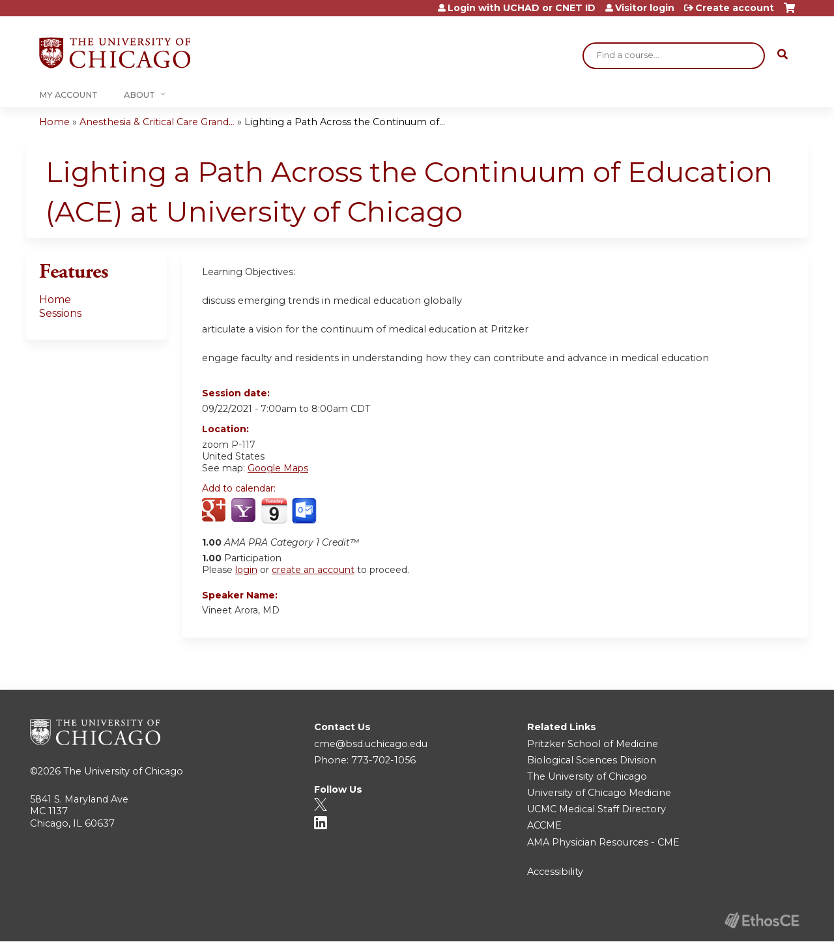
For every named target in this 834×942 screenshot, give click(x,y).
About (139, 95)
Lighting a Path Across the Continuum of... (344, 122)
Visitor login (644, 7)
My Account (68, 95)
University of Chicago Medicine (599, 793)
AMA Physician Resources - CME (603, 842)
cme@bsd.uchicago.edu (370, 744)
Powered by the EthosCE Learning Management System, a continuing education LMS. (761, 920)
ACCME (544, 825)
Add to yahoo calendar (244, 511)
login (246, 570)
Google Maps (278, 468)
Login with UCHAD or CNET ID (522, 7)
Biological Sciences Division (591, 760)
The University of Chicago (123, 771)
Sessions (60, 313)
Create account (734, 7)
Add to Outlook (305, 511)
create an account (313, 570)
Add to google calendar (215, 511)
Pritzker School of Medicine (592, 744)
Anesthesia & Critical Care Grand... (157, 122)
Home (54, 122)
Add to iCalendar (274, 510)
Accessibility (555, 871)
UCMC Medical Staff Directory (596, 809)
